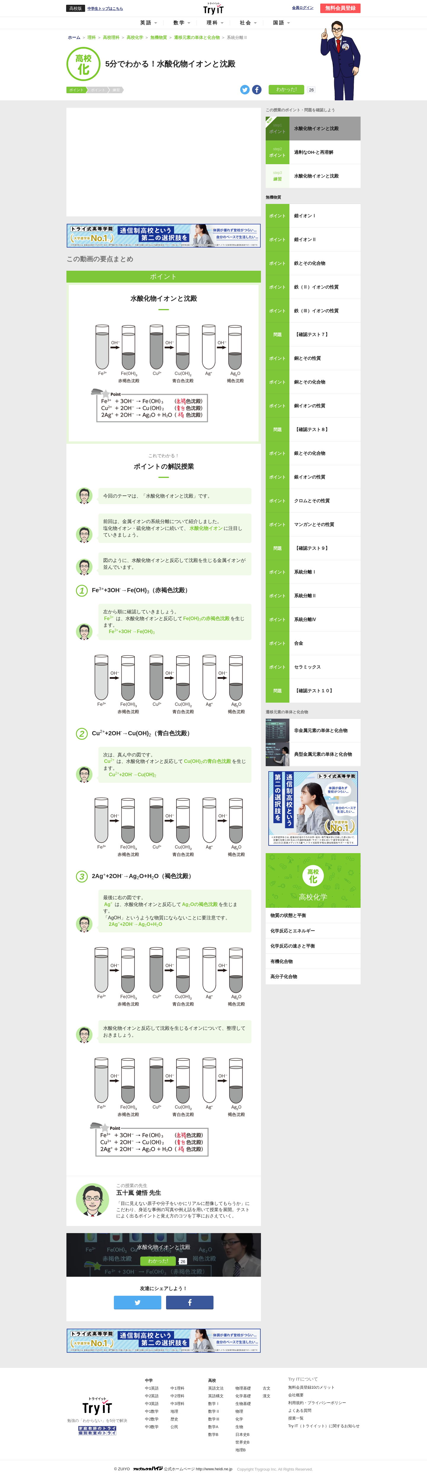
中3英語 (152, 1403)
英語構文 (216, 1396)
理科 (213, 22)
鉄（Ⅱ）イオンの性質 (316, 286)
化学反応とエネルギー (292, 930)
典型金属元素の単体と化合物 (323, 754)
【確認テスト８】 (312, 429)
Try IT (213, 8)
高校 (212, 1380)
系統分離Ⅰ (305, 571)
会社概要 (296, 1395)
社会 (246, 22)
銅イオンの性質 (309, 405)
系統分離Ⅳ (305, 619)
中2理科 (177, 1396)
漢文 (266, 1396)
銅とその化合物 (309, 381)
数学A (213, 1427)
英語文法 (216, 1388)
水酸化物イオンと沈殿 (316, 128)
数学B (213, 1434)
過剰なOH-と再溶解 (314, 152)
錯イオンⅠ (305, 215)
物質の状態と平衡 (288, 915)
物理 (239, 1411)
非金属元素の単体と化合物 (321, 730)
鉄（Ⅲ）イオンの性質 (316, 310)
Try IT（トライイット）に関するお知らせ (324, 1426)
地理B (240, 1450)
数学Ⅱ (214, 1411)
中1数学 (152, 1411)
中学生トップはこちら (105, 8)
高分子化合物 (283, 976)
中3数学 (152, 1427)
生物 (239, 1427)
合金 (298, 643)
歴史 (174, 1419)
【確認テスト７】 (312, 334)
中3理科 (177, 1403)
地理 (174, 1411)
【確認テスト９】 (312, 548)
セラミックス (307, 666)
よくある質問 (299, 1410)
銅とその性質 (307, 358)
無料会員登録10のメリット (311, 1387)
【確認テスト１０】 (314, 690)
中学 (149, 1380)
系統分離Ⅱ (305, 595)
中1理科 (177, 1388)
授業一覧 (296, 1418)
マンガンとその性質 (314, 524)
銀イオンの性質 (309, 476)
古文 (266, 1388)
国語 (279, 22)
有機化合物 (281, 961)
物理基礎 (243, 1388)
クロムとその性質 (312, 500)
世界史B (242, 1442)
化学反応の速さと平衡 (292, 945)
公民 (174, 1427)
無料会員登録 (340, 8)
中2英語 (152, 1396)
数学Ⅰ (214, 1403)
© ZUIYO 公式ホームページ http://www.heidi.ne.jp (173, 1468)
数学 (179, 22)
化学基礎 (243, 1396)
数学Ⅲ (214, 1419)
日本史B (242, 1434)
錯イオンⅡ (305, 239)
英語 (146, 22)
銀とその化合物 (309, 453)
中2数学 (152, 1419)
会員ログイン (302, 8)
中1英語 (152, 1388)
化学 (239, 1419)
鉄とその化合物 (309, 263)
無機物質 (273, 197)
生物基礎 (243, 1403)
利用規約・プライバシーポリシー (317, 1403)
